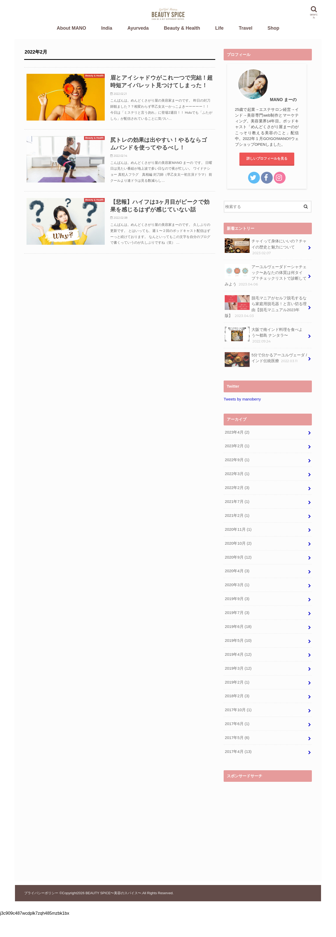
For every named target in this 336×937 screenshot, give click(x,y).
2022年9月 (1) (237, 460)
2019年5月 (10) (238, 640)
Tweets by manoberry (242, 399)
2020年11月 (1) (238, 529)
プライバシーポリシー (41, 893)
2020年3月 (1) (237, 585)
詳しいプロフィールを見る (266, 158)
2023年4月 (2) (237, 432)
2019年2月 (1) (237, 682)
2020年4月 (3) (237, 571)
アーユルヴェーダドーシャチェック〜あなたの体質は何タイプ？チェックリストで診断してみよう (266, 275)
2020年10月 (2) (238, 543)
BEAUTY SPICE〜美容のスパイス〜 (113, 893)
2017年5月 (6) (237, 738)
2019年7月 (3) (237, 613)
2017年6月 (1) (237, 724)
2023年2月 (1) (237, 446)
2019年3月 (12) (238, 668)
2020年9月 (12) (238, 557)
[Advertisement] (268, 821)
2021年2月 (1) (237, 515)
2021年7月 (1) (237, 501)
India (106, 28)
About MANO (71, 28)
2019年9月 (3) (237, 599)
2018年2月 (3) (237, 696)
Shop (273, 28)
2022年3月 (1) (237, 474)
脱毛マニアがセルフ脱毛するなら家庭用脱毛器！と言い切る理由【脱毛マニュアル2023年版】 (266, 306)
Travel (245, 28)
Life (219, 28)
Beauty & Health (182, 28)
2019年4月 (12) (238, 654)
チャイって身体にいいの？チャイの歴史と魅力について (266, 246)
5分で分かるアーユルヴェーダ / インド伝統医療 (266, 359)
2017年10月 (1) (238, 710)
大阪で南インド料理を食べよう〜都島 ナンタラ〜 (264, 335)
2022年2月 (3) (237, 488)
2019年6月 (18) (238, 626)
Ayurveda (138, 28)
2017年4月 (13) (238, 751)
